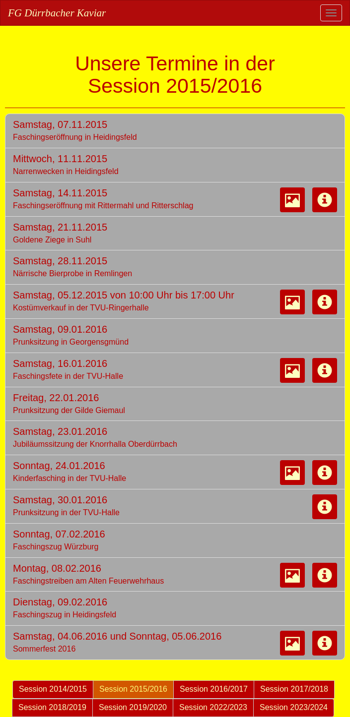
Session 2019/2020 (133, 707)
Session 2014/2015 (53, 689)
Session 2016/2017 (214, 689)
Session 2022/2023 (213, 707)
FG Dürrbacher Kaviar (57, 13)
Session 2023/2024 (294, 707)
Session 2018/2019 (52, 707)
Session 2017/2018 (294, 689)
